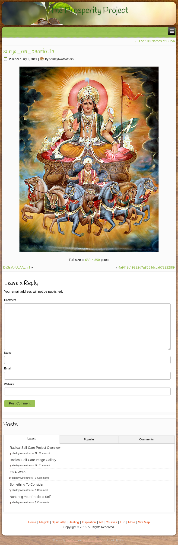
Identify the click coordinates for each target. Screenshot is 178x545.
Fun (122, 522)
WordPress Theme (92, 540)
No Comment (42, 453)
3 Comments (42, 478)
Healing (74, 522)
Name (8, 353)
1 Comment (41, 490)
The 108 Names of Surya (154, 41)
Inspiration (89, 522)
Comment (10, 300)
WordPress (71, 540)
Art (101, 522)
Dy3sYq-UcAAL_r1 (16, 267)
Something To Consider (27, 484)
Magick (44, 522)
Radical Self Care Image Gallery (33, 460)
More (131, 522)
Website (9, 384)
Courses (111, 522)
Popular (89, 439)
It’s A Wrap (17, 472)
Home (32, 522)
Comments (146, 439)
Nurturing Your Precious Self (30, 497)
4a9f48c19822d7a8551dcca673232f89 (146, 267)
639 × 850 (92, 260)
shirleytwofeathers (61, 59)
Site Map (144, 522)
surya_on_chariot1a (28, 51)
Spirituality (59, 522)
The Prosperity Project (89, 10)
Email (7, 368)
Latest (31, 438)
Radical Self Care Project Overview (35, 448)
